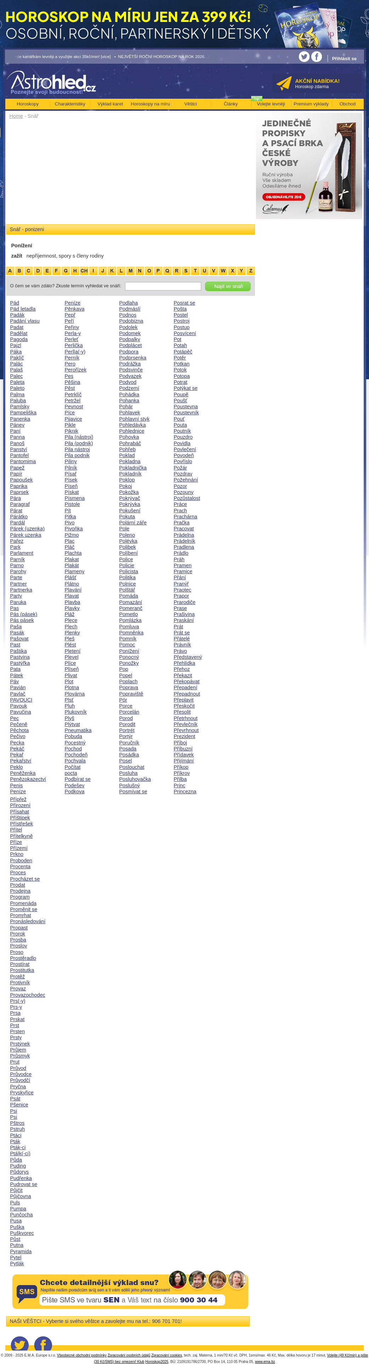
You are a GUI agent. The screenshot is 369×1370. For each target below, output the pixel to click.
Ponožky (129, 663)
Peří (69, 321)
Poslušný (129, 785)
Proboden (21, 860)
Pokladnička (133, 468)
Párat (16, 510)
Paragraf (20, 504)
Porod (126, 718)
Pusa (16, 1221)
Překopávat (187, 681)
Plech (71, 626)
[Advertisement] (130, 174)
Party (16, 596)
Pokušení (130, 510)
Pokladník (130, 474)
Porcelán (129, 712)
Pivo (70, 522)
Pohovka (129, 437)
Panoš (17, 443)
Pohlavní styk (134, 419)
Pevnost (74, 406)
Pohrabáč (130, 443)
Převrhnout (186, 730)
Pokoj (125, 486)
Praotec (183, 590)
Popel (125, 675)
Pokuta (127, 516)
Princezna (185, 791)
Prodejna (20, 891)
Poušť (180, 400)
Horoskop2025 (156, 1362)
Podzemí (129, 388)
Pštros (17, 1123)
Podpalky (129, 339)
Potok (180, 370)
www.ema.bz (265, 1362)
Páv (14, 681)
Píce (70, 412)
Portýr (126, 736)
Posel (125, 761)
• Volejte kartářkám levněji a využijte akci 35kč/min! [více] (58, 56)
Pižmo (72, 535)
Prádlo (181, 553)
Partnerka (21, 590)
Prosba (18, 940)
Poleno (127, 535)
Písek (71, 480)
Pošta (180, 309)
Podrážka (130, 364)
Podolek (128, 327)
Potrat (180, 382)
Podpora (128, 352)
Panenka (20, 419)
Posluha (128, 773)
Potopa (182, 376)
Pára (15, 498)
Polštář (127, 590)
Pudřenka (21, 1178)
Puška (17, 1227)
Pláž (70, 614)
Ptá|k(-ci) (20, 1153)
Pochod (73, 749)
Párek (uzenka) (27, 528)
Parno (17, 565)
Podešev (75, 785)
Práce (180, 504)
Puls (15, 1202)
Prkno (17, 854)
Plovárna (75, 694)
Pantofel (19, 455)
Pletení (73, 651)
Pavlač (17, 694)
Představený (188, 657)
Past (15, 644)
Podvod (128, 382)
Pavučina (20, 712)
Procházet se (25, 879)
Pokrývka (129, 504)
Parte (16, 577)
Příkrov (182, 773)
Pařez (17, 541)
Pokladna (130, 461)
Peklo (16, 767)
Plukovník (76, 712)
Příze (16, 842)
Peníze (18, 791)
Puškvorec (22, 1233)
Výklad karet (110, 104)
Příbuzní (183, 749)
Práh (179, 559)
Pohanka (129, 400)
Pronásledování (28, 921)
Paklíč (17, 358)
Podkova (75, 791)
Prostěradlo (23, 958)
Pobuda (74, 736)
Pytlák (17, 1263)
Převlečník (186, 724)
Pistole (72, 504)
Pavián (18, 687)
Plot (69, 681)
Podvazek (130, 376)
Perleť (72, 339)
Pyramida (21, 1251)
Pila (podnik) (79, 443)
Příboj (180, 743)
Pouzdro (183, 437)
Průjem (18, 1050)
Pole (124, 528)
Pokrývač (129, 498)
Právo (180, 651)
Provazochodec (27, 995)
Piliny (71, 461)
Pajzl (15, 345)
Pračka (182, 522)
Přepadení (185, 687)
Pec (14, 718)
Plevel (72, 657)
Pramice (183, 571)
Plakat (72, 559)
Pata (15, 669)
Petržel (73, 400)
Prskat (17, 1019)
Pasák (17, 632)
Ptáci (16, 1135)
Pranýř (181, 584)
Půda (16, 1160)
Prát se (182, 632)
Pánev (17, 425)
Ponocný (129, 657)
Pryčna (18, 1086)
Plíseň (72, 669)
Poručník (129, 743)
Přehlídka (184, 663)
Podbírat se (78, 779)
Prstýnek (20, 1044)
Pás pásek (22, 620)
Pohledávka (132, 425)
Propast (19, 928)
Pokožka (129, 492)
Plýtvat (72, 724)
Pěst (70, 388)
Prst (14, 1025)
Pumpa (18, 1208)
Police (126, 559)
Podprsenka (133, 358)
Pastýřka (20, 663)
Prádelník (184, 541)
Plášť (70, 577)
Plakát (72, 565)
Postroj (182, 321)
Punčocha (21, 1215)
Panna (17, 437)
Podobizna (131, 321)
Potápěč (183, 352)
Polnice (127, 584)
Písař (71, 474)
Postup (182, 327)
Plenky (72, 632)
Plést (70, 644)
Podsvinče (131, 370)
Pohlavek (129, 412)
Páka (16, 352)
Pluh (70, 706)
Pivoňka (74, 528)
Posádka (129, 755)
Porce (126, 706)
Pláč (70, 547)
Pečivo (17, 736)
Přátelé (182, 638)
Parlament (22, 553)
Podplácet (130, 345)
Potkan (182, 364)
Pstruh (17, 1129)
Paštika (18, 651)
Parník (17, 559)
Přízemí (19, 848)
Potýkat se (186, 388)
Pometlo (128, 614)
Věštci (190, 104)
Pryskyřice (22, 1092)
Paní (15, 431)
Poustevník (186, 412)
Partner (18, 584)
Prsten (17, 1031)
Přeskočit (184, 706)
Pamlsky (19, 406)
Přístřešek (21, 824)
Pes (69, 376)
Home (16, 116)
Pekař (17, 755)
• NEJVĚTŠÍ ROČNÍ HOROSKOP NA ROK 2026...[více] (166, 56)
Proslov (18, 946)
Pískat (72, 492)
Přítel (16, 830)
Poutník (182, 431)
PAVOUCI (21, 700)
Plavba (72, 602)
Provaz (18, 988)
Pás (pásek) (24, 614)
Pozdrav (183, 474)
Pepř (70, 315)
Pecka (17, 743)
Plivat (71, 675)
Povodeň (184, 455)
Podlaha (128, 303)
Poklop (127, 480)
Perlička (74, 345)
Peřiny (72, 327)
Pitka (70, 516)
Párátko (19, 516)
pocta (71, 773)
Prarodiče (185, 602)
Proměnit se (24, 909)
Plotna (72, 687)
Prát (178, 626)
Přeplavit (184, 700)
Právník (182, 644)
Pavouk (18, 706)
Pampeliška (23, 412)
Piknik (71, 431)
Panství (18, 449)
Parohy (18, 571)
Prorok (17, 934)
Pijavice (74, 419)
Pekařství (21, 761)
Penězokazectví (28, 779)
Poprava (128, 687)
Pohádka (129, 394)
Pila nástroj (77, 449)
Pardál (17, 522)
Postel (181, 315)
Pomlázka (130, 620)
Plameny (75, 571)
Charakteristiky (70, 104)
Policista (128, 571)
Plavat (72, 596)
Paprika (19, 486)
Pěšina (72, 382)
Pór (123, 700)
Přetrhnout (186, 718)
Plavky (72, 608)
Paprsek (19, 492)
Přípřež (18, 799)
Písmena (75, 498)
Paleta (17, 382)
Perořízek (76, 370)
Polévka (128, 541)
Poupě (181, 394)
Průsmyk (20, 1056)
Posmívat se (133, 791)
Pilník (71, 468)
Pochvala (75, 761)
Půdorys (19, 1172)
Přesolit (182, 712)
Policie (126, 565)
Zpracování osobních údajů (129, 1355)
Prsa (15, 1013)
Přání (180, 577)
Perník (72, 358)
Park (15, 547)
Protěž (17, 976)
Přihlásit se (344, 58)
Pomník (128, 638)
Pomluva (129, 626)
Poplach (128, 681)
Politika (127, 577)
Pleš (70, 638)
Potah (180, 345)
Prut (14, 1062)
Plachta (73, 553)
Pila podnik (77, 455)
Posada (128, 749)
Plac (70, 541)
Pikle (70, 425)
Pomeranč (131, 608)
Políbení (128, 553)
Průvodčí (20, 1080)
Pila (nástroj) (79, 437)
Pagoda (19, 339)
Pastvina (20, 657)
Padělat (19, 333)
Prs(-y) (17, 1001)
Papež (17, 468)
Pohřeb (127, 449)
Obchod (348, 104)
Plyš (69, 718)
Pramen (183, 565)
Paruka (18, 602)
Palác (16, 364)
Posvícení (185, 333)
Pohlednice (131, 431)
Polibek (127, 547)
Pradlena (184, 547)
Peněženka (23, 773)
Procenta (20, 866)
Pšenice (19, 1104)
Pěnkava (75, 309)
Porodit (127, 724)
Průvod (18, 1068)
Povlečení (185, 449)
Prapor (181, 596)
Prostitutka (22, 970)
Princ (180, 785)
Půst (15, 1239)
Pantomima (23, 461)
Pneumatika (78, 730)
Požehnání (186, 480)
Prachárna (185, 516)
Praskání (184, 620)
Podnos (128, 315)
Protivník (20, 982)
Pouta (180, 425)
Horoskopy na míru (150, 104)
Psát (15, 1098)
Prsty (16, 1037)
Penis (16, 785)
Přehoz (182, 669)
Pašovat (19, 638)
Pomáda (128, 596)
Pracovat (184, 528)
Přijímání (184, 761)
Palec (16, 376)
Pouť (179, 419)
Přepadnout (187, 694)
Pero (70, 364)
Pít (68, 510)
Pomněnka (131, 632)
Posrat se (184, 303)
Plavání (73, 590)
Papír (16, 474)
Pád (14, 303)
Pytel (16, 1257)
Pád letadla (23, 309)
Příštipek (20, 818)
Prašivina (184, 614)
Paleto (17, 388)
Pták (15, 1141)
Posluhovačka (135, 779)
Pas (14, 608)
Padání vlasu (25, 321)
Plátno (72, 584)
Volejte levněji (271, 104)
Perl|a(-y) (75, 352)
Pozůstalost (187, 498)
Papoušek (21, 480)
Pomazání (130, 602)
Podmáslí (130, 309)
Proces (18, 872)
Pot (178, 339)
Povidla (182, 443)
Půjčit (16, 1190)
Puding (18, 1166)
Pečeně (19, 724)
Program (20, 897)
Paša (16, 626)
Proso (17, 952)
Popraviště (131, 694)
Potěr (180, 358)
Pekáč (17, 749)
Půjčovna (20, 1196)
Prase (180, 608)
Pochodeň (76, 755)
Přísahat (19, 811)
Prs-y (16, 1007)
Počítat (73, 767)
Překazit (183, 675)
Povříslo (183, 461)
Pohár (126, 406)
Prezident (184, 736)
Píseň (71, 486)
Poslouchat (131, 767)
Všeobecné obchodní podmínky (82, 1355)
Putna (17, 1245)
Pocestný (75, 743)
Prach (180, 510)
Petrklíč (73, 394)
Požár (180, 468)
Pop (124, 669)
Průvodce (21, 1074)
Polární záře (133, 522)
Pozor (180, 486)
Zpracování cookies (166, 1355)
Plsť (69, 700)
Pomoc (127, 644)
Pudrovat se (24, 1184)
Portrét (127, 730)
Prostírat (19, 964)
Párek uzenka (25, 535)
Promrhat (20, 915)
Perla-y (73, 333)
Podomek (130, 333)
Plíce (70, 663)
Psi (13, 1111)
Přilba (180, 779)
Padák (17, 315)
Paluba (18, 400)
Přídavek (184, 755)
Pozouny (184, 492)
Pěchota (19, 730)
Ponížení (129, 651)
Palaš (16, 370)
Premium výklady (311, 104)
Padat (17, 327)
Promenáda (23, 903)
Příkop (181, 767)
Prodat (17, 885)
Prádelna (184, 535)
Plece (71, 620)
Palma (17, 394)
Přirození (20, 805)
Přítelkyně (21, 836)
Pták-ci (18, 1147)
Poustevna (186, 406)
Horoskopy (28, 104)
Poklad (127, 455)
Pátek (16, 675)
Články (231, 104)
